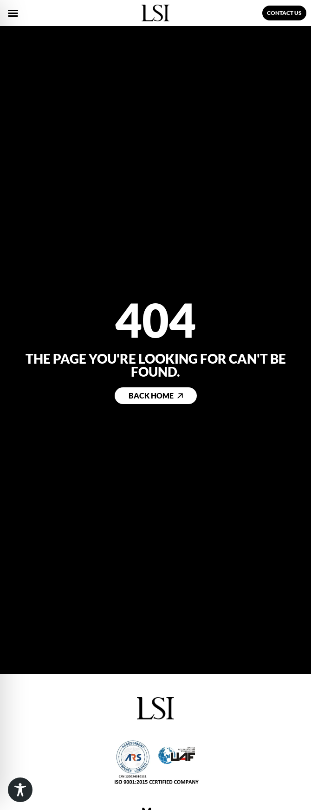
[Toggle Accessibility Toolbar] (20, 790)
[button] (13, 13)
